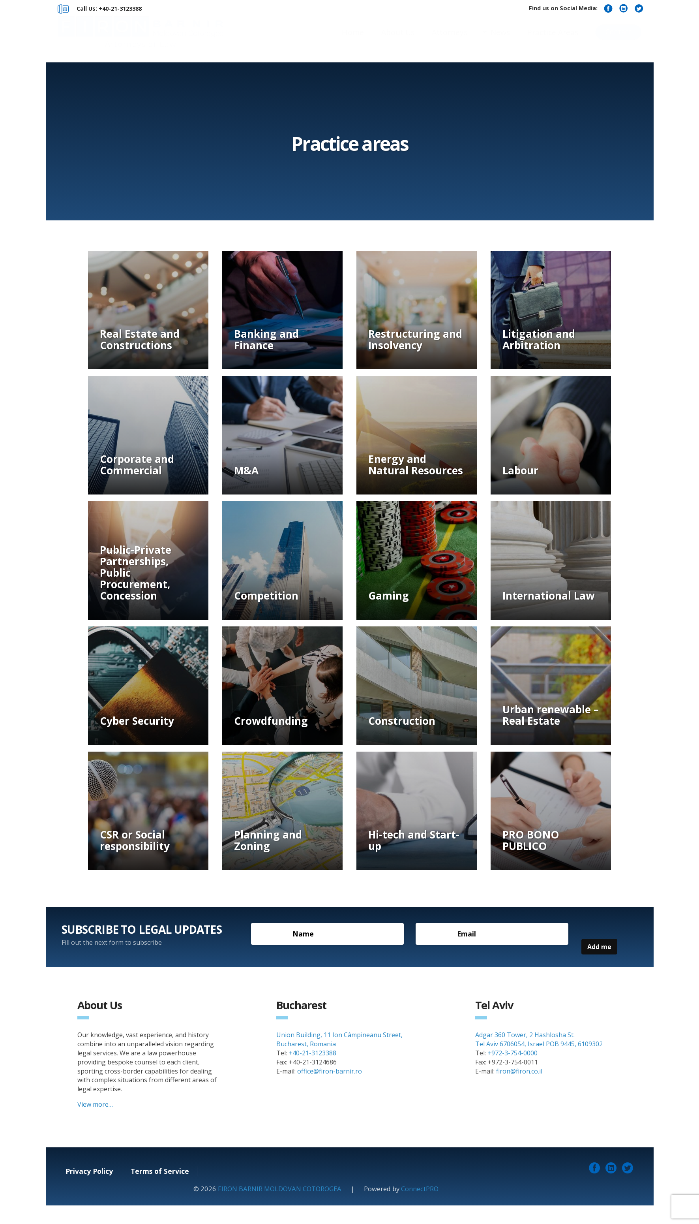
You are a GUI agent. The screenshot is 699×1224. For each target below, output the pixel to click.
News (500, 40)
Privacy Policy (89, 1190)
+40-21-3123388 (312, 1071)
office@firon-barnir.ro (329, 1089)
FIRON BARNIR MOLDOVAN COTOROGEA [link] (279, 1207)
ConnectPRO (420, 1207)
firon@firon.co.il (519, 1089)
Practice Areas (552, 40)
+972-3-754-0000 (512, 1071)
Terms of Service (160, 1190)
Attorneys (449, 40)
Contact (618, 39)
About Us (397, 40)
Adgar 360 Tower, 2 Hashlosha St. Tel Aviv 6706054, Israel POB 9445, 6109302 (539, 1058)
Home (353, 40)
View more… (95, 1123)
